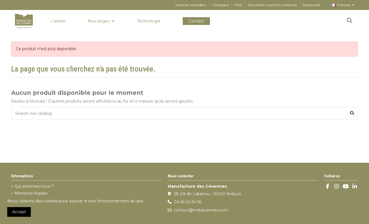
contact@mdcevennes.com (201, 210)
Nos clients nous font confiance (273, 5)
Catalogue (221, 5)
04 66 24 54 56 (187, 201)
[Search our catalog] (352, 113)
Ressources (311, 5)
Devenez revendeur (191, 5)
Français (343, 5)
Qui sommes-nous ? (34, 186)
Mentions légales (30, 193)
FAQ (239, 5)
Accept (19, 211)
